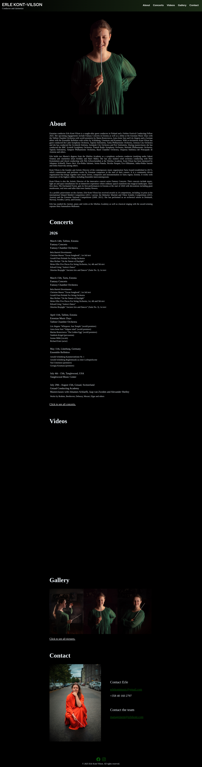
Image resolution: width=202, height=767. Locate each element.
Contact (194, 5)
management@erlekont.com (126, 717)
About (146, 5)
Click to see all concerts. (62, 404)
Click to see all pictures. (62, 638)
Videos (171, 5)
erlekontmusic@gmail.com (126, 689)
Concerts (158, 5)
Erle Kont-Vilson (22, 4)
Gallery (182, 5)
